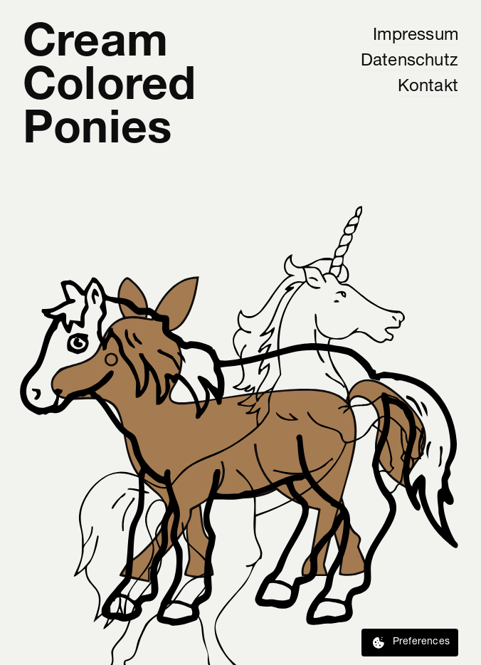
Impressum (415, 35)
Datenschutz (409, 61)
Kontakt (428, 86)
